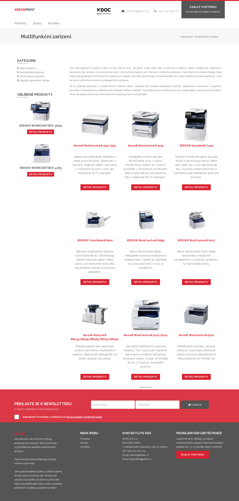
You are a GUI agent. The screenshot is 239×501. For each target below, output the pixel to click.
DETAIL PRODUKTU (40, 131)
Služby (37, 23)
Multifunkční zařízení (206, 36)
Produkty (20, 23)
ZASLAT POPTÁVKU (192, 454)
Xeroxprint (187, 36)
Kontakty (54, 23)
